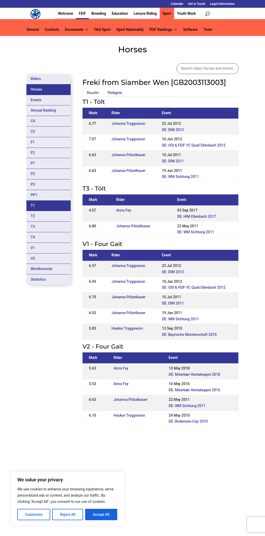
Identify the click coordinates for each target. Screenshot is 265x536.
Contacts (52, 30)
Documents (74, 30)
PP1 (34, 195)
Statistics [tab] (38, 279)
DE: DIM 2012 (173, 130)
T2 (33, 216)
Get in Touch (196, 4)
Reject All (67, 514)
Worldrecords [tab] (41, 269)
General (32, 30)
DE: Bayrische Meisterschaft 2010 (189, 334)
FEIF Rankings (160, 30)
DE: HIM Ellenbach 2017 (196, 216)
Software (190, 30)
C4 (33, 121)
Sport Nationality (129, 30)
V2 (33, 258)
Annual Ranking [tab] (43, 110)
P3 (33, 184)
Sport (167, 13)
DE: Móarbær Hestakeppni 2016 (194, 390)
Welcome (65, 13)
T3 (33, 226)
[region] (67, 498)
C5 (33, 131)
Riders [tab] (36, 79)
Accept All (101, 514)
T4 (33, 237)
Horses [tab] (36, 89)
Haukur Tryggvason (127, 328)
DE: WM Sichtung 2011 (180, 177)
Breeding (99, 13)
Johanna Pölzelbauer (129, 155)
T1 (33, 206)
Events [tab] (36, 100)
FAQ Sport (102, 30)
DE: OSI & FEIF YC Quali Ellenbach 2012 (194, 145)
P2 (33, 174)
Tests (207, 30)
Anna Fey (123, 210)
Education (120, 13)
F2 (33, 153)
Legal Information (222, 4)
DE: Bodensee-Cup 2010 (188, 421)
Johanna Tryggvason (128, 123)
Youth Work (186, 13)
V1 (33, 248)
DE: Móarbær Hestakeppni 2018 (194, 374)
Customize (33, 514)
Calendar (177, 4)
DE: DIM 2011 (173, 161)
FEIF (82, 13)
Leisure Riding (145, 13)
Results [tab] (93, 93)
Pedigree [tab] (115, 93)
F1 (33, 142)
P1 (33, 163)
